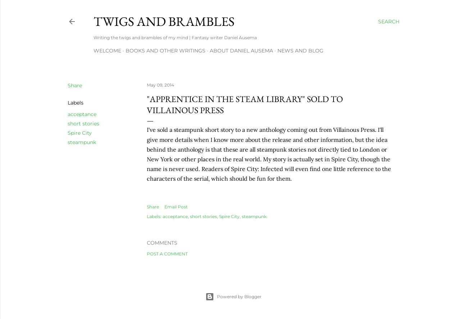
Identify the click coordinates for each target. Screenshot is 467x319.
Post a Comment (167, 253)
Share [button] (75, 85)
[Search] (388, 21)
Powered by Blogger (233, 296)
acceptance (82, 114)
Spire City (80, 133)
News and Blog (300, 50)
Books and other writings (165, 50)
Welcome (107, 50)
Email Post (176, 206)
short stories (83, 123)
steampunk (82, 142)
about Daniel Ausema (241, 50)
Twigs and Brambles (164, 21)
